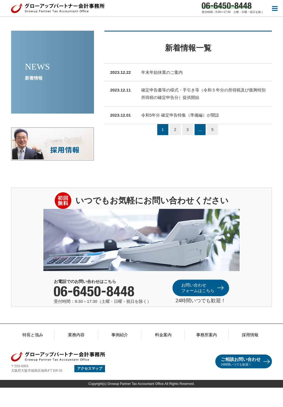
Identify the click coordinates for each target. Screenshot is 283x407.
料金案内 (163, 334)
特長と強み (32, 334)
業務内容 (76, 334)
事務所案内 (206, 334)
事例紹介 (119, 334)
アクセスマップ (89, 368)
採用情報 (250, 334)
